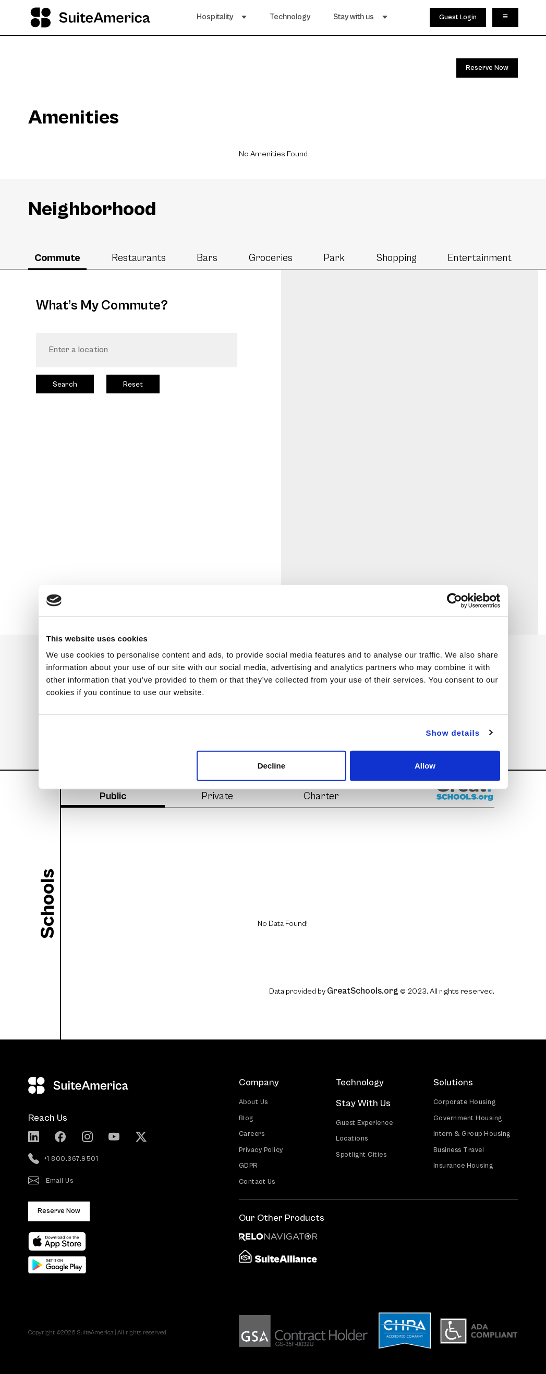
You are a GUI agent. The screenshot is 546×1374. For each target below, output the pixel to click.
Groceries (271, 258)
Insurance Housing (463, 1165)
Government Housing (467, 1117)
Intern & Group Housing (472, 1133)
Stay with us (362, 16)
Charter (321, 796)
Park (334, 258)
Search (65, 384)
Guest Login (458, 16)
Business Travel (458, 1149)
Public (113, 796)
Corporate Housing (464, 1102)
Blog (246, 1117)
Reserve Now (487, 68)
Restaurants (139, 258)
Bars (207, 258)
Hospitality (224, 16)
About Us (253, 1102)
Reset (133, 384)
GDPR (248, 1165)
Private (217, 796)
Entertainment (479, 258)
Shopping (396, 258)
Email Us (51, 1181)
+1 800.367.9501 (63, 1159)
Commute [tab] (57, 258)
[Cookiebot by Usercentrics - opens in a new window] (454, 600)
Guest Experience (364, 1122)
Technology (292, 16)
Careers (252, 1133)
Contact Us (257, 1181)
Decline (271, 765)
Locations (352, 1138)
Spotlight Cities (361, 1154)
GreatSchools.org (362, 990)
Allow (425, 765)
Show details (453, 732)
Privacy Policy (261, 1149)
